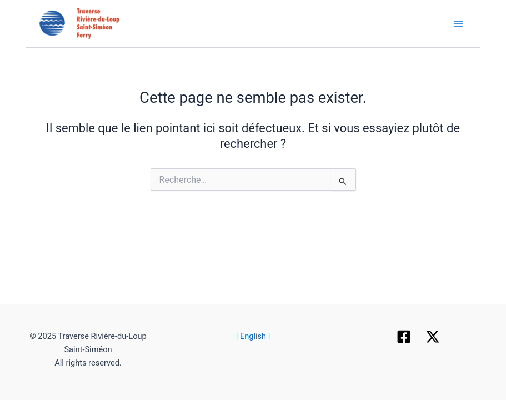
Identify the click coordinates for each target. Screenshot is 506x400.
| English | (253, 336)
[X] (432, 336)
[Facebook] (404, 336)
